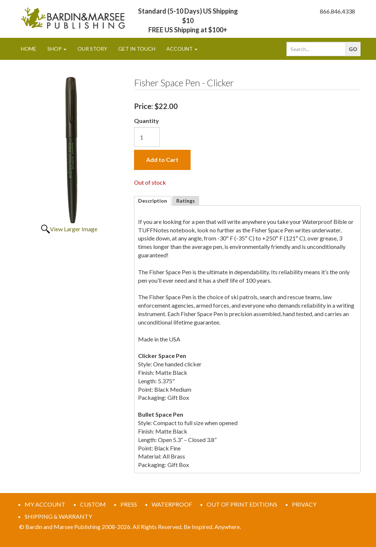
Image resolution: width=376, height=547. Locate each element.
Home (28, 49)
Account (182, 49)
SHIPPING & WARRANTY (58, 516)
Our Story (92, 49)
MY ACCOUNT (45, 504)
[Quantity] (147, 137)
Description (152, 201)
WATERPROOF (172, 504)
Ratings (185, 201)
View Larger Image (73, 228)
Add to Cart (162, 159)
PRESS (128, 504)
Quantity (146, 120)
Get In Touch (136, 49)
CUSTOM (93, 504)
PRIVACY (304, 504)
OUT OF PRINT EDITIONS (242, 504)
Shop (56, 49)
